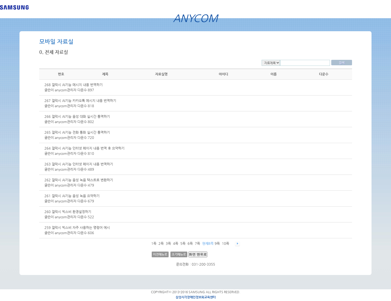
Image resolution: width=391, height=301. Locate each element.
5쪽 (182, 243)
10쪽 (225, 243)
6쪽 (190, 243)
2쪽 (161, 243)
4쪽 (175, 243)
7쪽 (197, 243)
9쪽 (217, 243)
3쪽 (168, 243)
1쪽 (153, 243)
